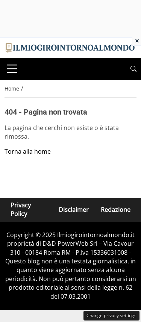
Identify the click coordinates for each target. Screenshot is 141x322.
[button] (133, 69)
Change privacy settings (111, 315)
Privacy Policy (21, 209)
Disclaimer (74, 210)
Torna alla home (28, 151)
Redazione (115, 210)
